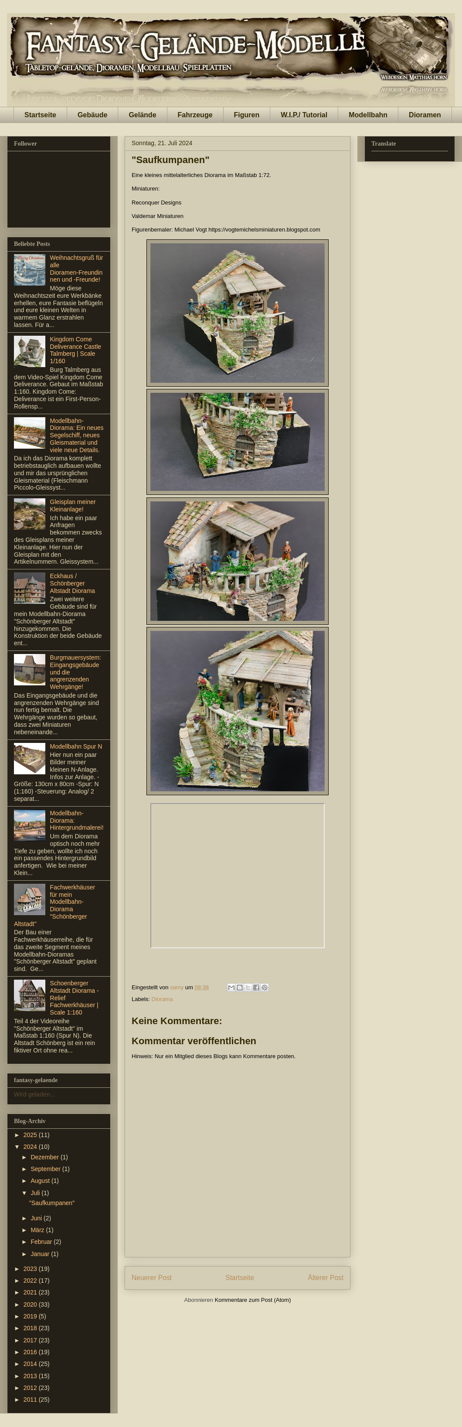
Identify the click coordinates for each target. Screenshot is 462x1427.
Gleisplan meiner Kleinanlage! (73, 505)
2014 (31, 1363)
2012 (31, 1387)
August (41, 1180)
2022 (31, 1280)
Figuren (247, 115)
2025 (31, 1134)
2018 (31, 1328)
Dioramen (425, 115)
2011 (31, 1399)
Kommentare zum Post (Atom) (253, 1300)
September (46, 1168)
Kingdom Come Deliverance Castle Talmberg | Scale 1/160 (76, 350)
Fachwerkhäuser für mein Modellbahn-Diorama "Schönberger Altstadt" (54, 905)
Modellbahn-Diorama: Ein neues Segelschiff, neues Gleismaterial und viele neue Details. (77, 435)
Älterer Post (325, 1277)
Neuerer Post (152, 1277)
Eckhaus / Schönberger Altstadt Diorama (72, 583)
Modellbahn (368, 115)
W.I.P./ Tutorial (304, 115)
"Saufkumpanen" (52, 1202)
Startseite (40, 115)
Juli (36, 1192)
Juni (37, 1218)
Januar (41, 1253)
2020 (31, 1304)
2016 (31, 1352)
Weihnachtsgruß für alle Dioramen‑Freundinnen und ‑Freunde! (76, 268)
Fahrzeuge (195, 115)
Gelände (142, 115)
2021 (31, 1292)
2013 (31, 1376)
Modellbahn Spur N (76, 746)
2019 (31, 1316)
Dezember (45, 1157)
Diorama (162, 999)
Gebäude (92, 115)
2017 (31, 1340)
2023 (31, 1268)
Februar (42, 1241)
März (38, 1229)
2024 (31, 1146)
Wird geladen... (34, 1094)
